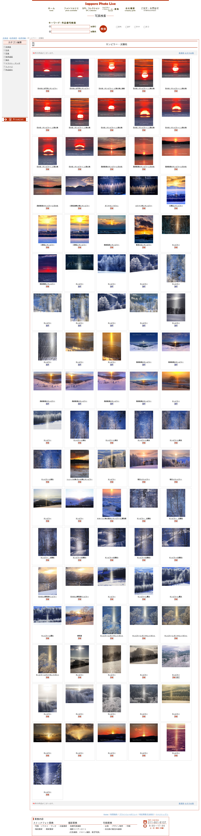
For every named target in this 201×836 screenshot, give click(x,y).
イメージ (9, 66)
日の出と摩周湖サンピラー (47, 596)
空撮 (7, 53)
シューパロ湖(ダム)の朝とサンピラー (80, 479)
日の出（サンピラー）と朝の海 (144, 88)
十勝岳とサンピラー (176, 205)
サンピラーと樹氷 (79, 440)
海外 (7, 60)
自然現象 (22, 38)
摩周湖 (79, 635)
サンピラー (176, 245)
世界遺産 (9, 57)
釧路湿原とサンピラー (111, 245)
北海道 (5, 38)
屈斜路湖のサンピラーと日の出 (111, 166)
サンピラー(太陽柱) (79, 557)
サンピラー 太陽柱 (144, 518)
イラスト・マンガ (13, 63)
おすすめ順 (189, 53)
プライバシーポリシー (128, 814)
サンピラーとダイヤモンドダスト (111, 635)
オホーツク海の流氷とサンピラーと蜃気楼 (111, 518)
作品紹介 (9, 70)
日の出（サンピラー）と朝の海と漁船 (112, 88)
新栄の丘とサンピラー (143, 245)
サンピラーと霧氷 (144, 596)
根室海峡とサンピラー (47, 284)
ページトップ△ (162, 814)
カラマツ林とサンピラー (143, 205)
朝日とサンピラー (144, 479)
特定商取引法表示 (146, 814)
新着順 (181, 53)
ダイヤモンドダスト (112, 205)
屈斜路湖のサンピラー (143, 362)
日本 (7, 50)
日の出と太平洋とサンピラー (48, 88)
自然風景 (13, 38)
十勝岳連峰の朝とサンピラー (80, 205)
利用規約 (114, 814)
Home (106, 814)
